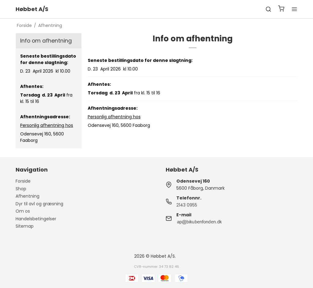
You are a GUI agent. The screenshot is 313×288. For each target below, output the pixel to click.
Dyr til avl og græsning (39, 204)
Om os (23, 211)
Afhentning (27, 196)
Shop (21, 189)
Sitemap (25, 226)
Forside (23, 181)
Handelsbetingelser (36, 219)
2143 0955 (186, 205)
